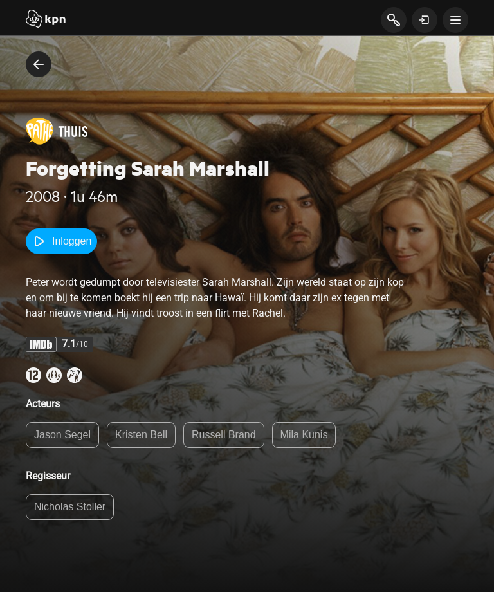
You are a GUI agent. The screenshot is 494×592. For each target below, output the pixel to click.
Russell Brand (224, 434)
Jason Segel (62, 434)
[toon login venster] (424, 20)
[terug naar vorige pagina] (38, 64)
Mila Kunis (304, 434)
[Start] (45, 20)
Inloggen (61, 241)
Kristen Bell (141, 434)
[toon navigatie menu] (455, 20)
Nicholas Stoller (69, 506)
